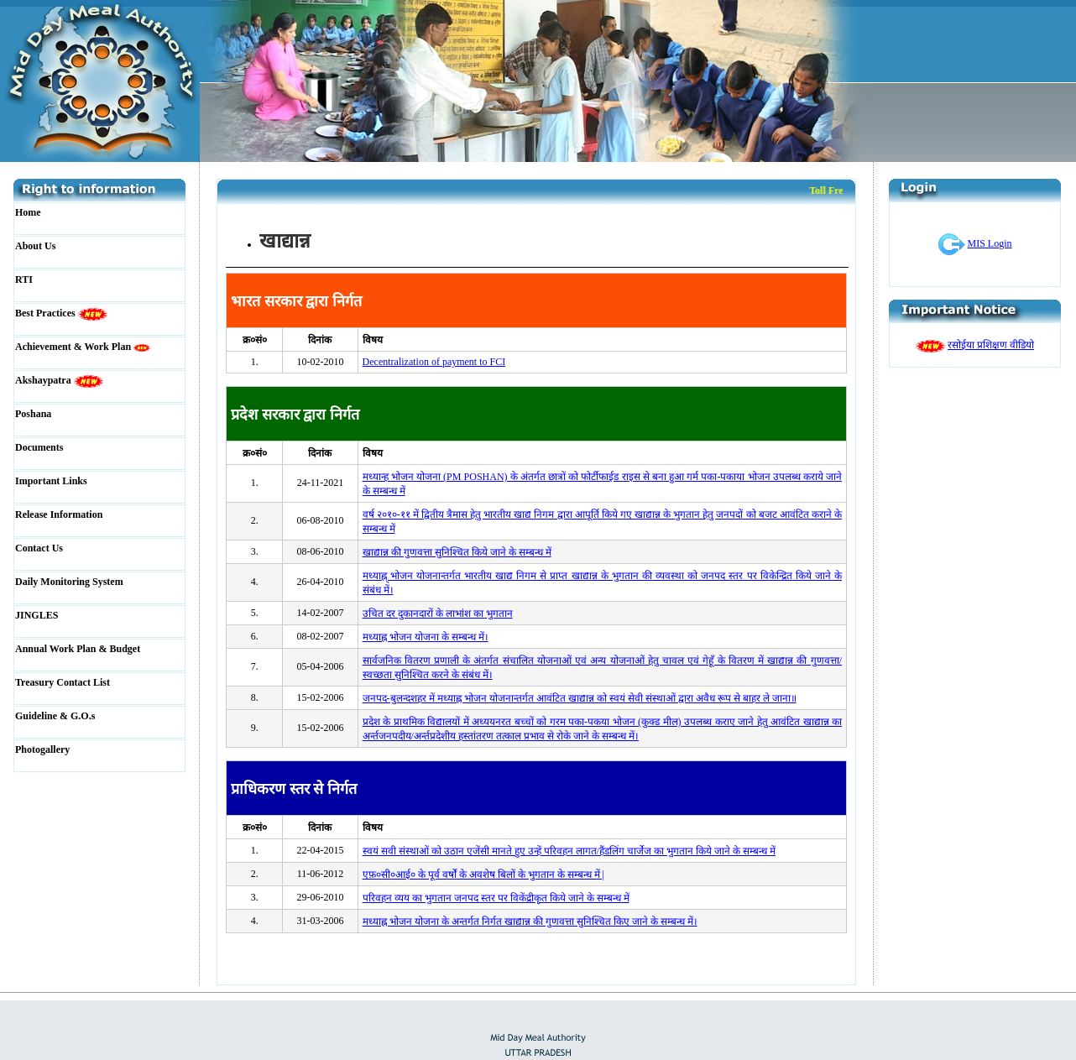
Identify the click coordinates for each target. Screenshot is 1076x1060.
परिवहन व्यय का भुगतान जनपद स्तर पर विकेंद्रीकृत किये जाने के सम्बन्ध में (496, 898)
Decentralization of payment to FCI (434, 362)
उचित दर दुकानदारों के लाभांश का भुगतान (438, 613)
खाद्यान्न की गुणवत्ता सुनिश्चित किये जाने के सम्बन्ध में (457, 552)
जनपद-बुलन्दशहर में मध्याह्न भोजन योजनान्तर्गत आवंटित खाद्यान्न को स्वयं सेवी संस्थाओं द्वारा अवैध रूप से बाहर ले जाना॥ (580, 698)
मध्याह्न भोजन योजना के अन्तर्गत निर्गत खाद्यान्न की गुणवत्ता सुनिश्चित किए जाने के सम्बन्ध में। (530, 921)
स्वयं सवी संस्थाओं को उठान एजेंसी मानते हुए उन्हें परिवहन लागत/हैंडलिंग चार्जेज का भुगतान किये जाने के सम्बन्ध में (569, 851)
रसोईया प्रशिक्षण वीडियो (991, 345)
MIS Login (990, 243)
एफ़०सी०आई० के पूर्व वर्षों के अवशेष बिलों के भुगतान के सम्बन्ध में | (483, 874)
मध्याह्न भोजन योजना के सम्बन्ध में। (425, 637)
